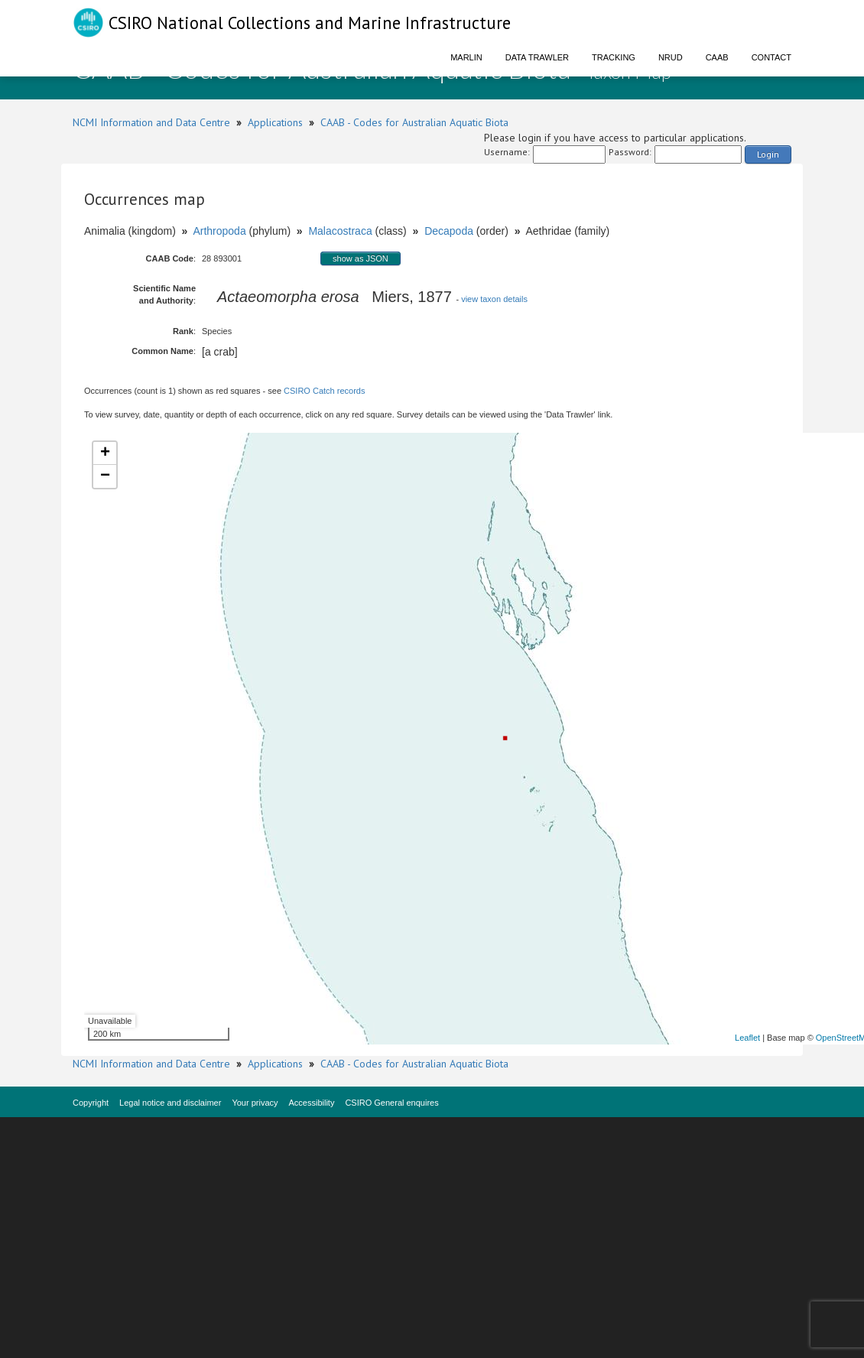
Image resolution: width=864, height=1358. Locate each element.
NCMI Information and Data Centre (151, 122)
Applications (275, 122)
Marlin (466, 57)
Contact (771, 57)
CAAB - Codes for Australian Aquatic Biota (414, 122)
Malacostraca (340, 231)
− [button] (105, 476)
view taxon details (494, 299)
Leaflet (747, 1037)
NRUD (670, 57)
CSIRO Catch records (324, 390)
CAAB (717, 57)
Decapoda (448, 231)
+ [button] (105, 453)
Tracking (613, 57)
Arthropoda (219, 231)
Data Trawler (537, 57)
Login (768, 154)
